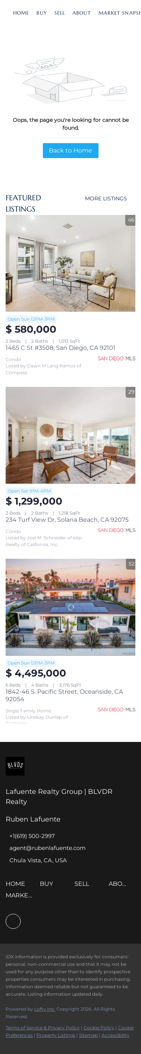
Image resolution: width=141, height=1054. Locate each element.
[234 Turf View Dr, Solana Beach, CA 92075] (70, 435)
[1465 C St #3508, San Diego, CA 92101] (70, 263)
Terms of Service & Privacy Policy (43, 1027)
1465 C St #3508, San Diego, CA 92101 (60, 347)
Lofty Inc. (44, 1009)
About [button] (82, 13)
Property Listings (55, 1035)
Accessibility (115, 1035)
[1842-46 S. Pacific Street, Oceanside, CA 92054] (70, 607)
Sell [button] (60, 13)
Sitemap (88, 1035)
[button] (17, 886)
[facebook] (13, 921)
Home (21, 13)
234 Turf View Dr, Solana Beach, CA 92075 (67, 519)
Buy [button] (41, 13)
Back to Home (70, 150)
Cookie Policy (98, 1027)
